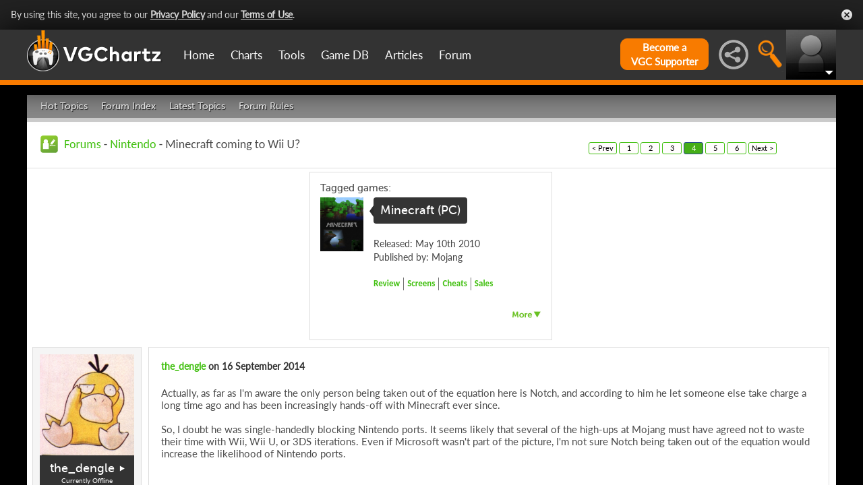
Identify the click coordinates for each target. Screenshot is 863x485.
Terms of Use (267, 14)
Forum (455, 55)
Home (198, 55)
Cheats (454, 283)
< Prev (603, 147)
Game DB (345, 55)
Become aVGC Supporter (664, 54)
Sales (484, 283)
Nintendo (133, 144)
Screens (421, 283)
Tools (291, 55)
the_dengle (82, 468)
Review (387, 283)
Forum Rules (266, 106)
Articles (404, 55)
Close (846, 14)
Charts (246, 55)
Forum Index (128, 106)
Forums (82, 144)
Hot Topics (64, 106)
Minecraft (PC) (420, 210)
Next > (762, 147)
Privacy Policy (177, 14)
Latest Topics (197, 106)
